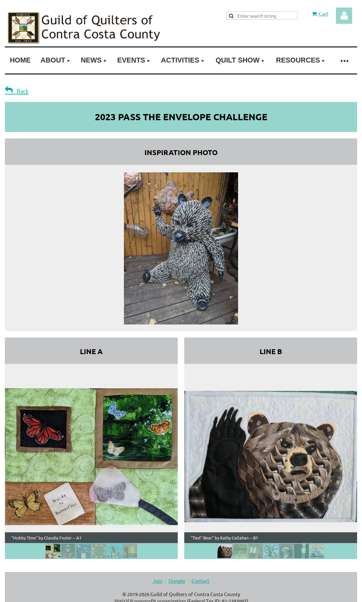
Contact (200, 580)
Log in (344, 15)
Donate (177, 580)
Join (157, 580)
